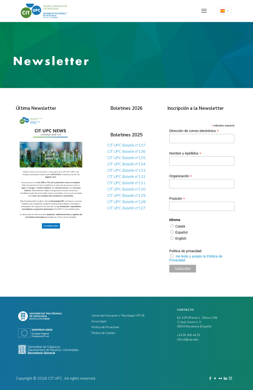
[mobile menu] (204, 11)
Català (179, 226)
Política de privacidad (185, 251)
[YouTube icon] (215, 378)
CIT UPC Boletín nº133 (126, 170)
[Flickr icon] (220, 378)
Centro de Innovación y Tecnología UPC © (117, 315)
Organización (180, 176)
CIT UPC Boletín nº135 (126, 158)
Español (180, 232)
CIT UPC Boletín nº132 (126, 176)
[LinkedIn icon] (225, 378)
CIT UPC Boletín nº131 (126, 183)
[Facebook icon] (210, 378)
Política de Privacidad (105, 327)
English (180, 238)
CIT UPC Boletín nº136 (126, 151)
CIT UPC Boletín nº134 (126, 164)
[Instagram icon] (230, 378)
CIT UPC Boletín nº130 (126, 189)
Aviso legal (98, 321)
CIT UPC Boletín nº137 (126, 145)
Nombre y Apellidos (185, 153)
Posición (177, 198)
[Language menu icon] (224, 11)
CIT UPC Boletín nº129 (126, 195)
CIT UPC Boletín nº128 (126, 202)
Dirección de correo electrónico (194, 131)
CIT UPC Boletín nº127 (126, 208)
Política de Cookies (103, 333)
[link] (51, 173)
